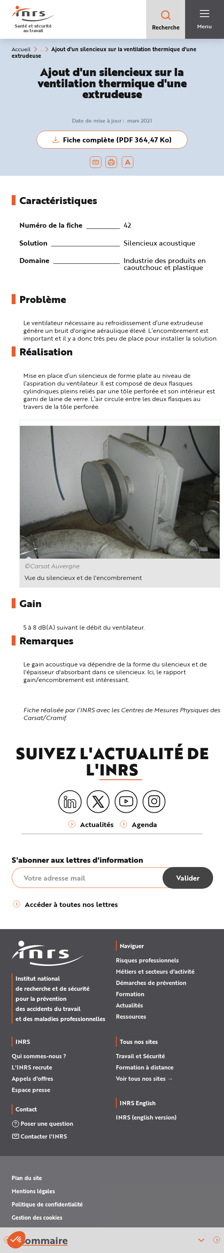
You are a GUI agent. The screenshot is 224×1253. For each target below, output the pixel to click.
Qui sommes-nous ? (39, 1056)
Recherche (166, 20)
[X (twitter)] (98, 802)
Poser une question (42, 1123)
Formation (130, 994)
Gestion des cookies (37, 1217)
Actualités (129, 1005)
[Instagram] (154, 802)
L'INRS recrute (32, 1067)
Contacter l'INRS (39, 1136)
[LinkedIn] (70, 802)
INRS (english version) (146, 1117)
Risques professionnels (147, 960)
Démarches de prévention (151, 982)
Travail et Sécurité (140, 1056)
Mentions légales (33, 1191)
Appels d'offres (32, 1078)
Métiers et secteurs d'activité (155, 971)
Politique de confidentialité (47, 1204)
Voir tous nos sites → (144, 1078)
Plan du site (27, 1178)
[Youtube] (126, 802)
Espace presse (31, 1089)
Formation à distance (144, 1067)
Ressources (131, 1016)
